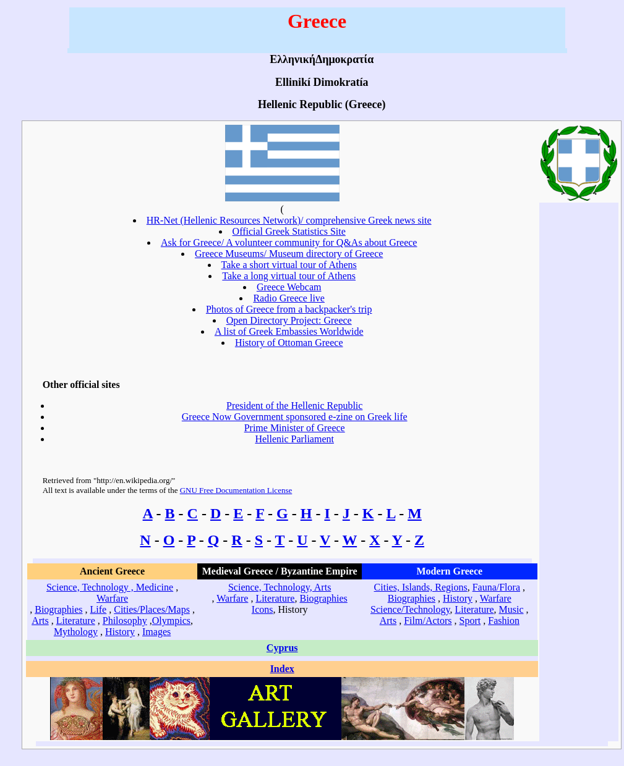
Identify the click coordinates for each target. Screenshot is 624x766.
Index (282, 668)
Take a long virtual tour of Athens (289, 276)
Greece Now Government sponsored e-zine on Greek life (295, 416)
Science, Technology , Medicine (109, 587)
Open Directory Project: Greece (289, 320)
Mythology (76, 631)
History (120, 631)
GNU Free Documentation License (236, 490)
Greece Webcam (289, 287)
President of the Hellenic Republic (294, 405)
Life (98, 609)
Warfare (112, 598)
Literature (75, 620)
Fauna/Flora (496, 587)
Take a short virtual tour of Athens (289, 264)
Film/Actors (427, 620)
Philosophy (125, 620)
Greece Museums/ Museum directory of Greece (289, 253)
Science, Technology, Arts (279, 587)
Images (156, 631)
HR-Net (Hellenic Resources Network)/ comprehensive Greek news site (289, 220)
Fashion (503, 620)
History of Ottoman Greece (289, 342)
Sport (470, 620)
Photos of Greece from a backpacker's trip (289, 309)
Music (511, 609)
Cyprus (282, 647)
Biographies (58, 609)
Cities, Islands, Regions (421, 587)
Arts (40, 620)
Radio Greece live (289, 298)
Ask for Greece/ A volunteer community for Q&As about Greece (289, 242)
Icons (262, 609)
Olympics (171, 620)
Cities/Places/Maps (152, 609)
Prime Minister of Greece (294, 428)
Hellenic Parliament (294, 439)
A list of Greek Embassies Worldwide (289, 331)
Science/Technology (410, 609)
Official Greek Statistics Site (289, 231)
